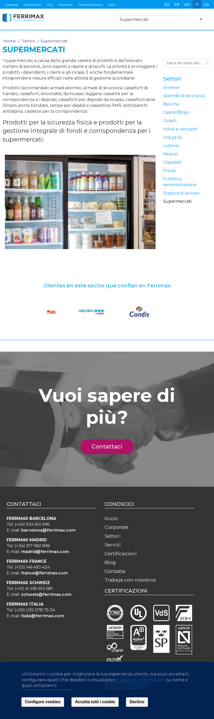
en (187, 4)
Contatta (115, 571)
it (197, 4)
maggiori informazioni (140, 680)
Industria (172, 137)
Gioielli (170, 120)
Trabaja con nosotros (130, 580)
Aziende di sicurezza (184, 95)
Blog (110, 562)
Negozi (170, 153)
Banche (171, 104)
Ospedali (172, 162)
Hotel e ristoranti (180, 129)
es (167, 4)
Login (112, 5)
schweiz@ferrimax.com (46, 594)
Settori (28, 40)
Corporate (11, 5)
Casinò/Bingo (176, 112)
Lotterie (171, 145)
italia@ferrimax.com (42, 615)
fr (176, 4)
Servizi (113, 545)
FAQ (50, 5)
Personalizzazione (90, 5)
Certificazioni (32, 5)
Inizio (111, 518)
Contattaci (110, 446)
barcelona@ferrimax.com (48, 530)
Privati (169, 170)
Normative (65, 5)
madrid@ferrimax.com (45, 551)
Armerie (171, 87)
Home (9, 40)
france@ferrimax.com (44, 573)
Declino (137, 703)
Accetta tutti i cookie (95, 703)
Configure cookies (43, 703)
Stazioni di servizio (181, 193)
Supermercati (177, 201)
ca (206, 4)
